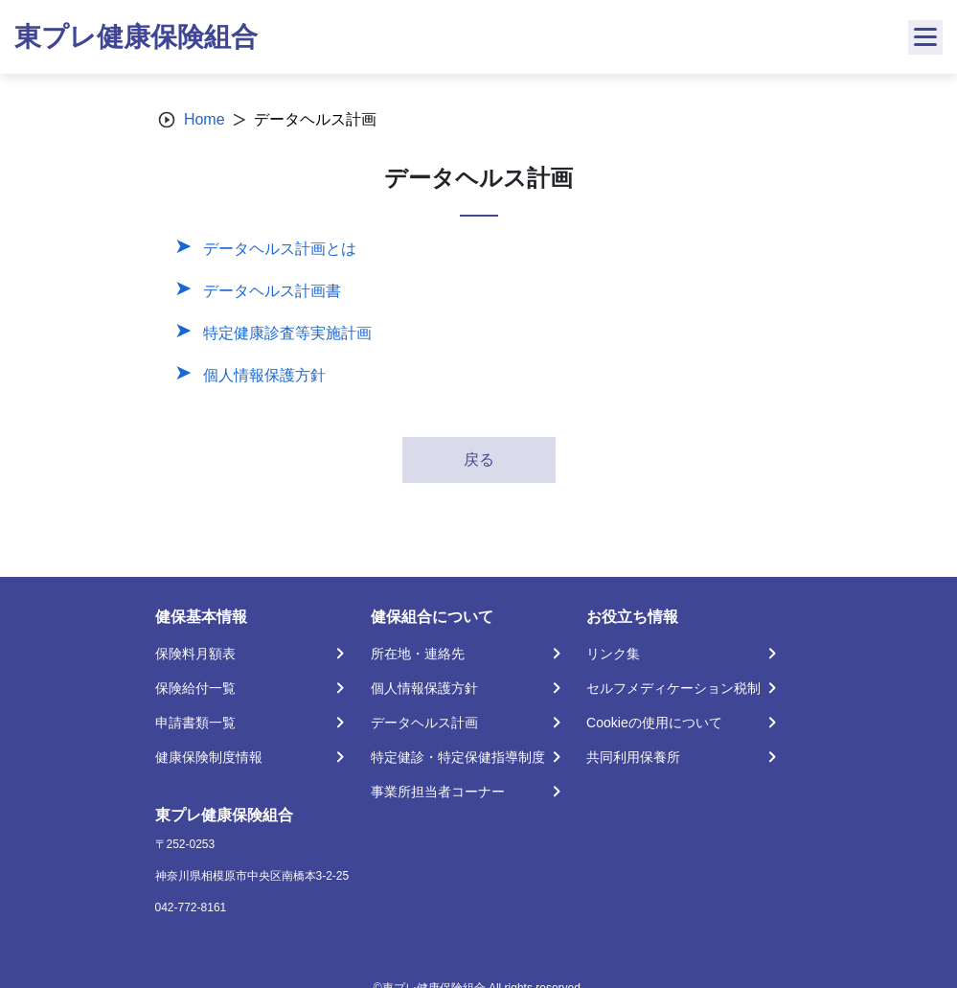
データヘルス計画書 (272, 291)
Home (204, 119)
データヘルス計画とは (279, 249)
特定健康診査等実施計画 (287, 333)
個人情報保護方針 (264, 375)
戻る (479, 459)
